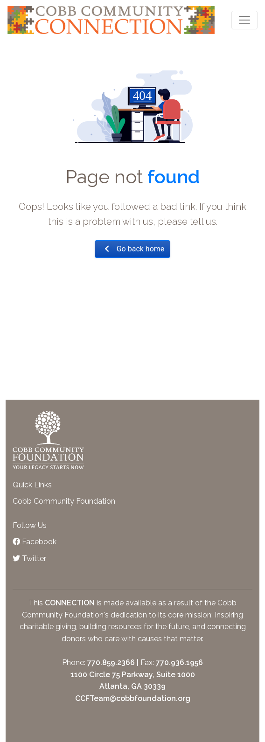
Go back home (133, 248)
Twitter (29, 558)
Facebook (34, 541)
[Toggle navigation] (244, 20)
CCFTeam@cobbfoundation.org (132, 698)
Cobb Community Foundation (64, 501)
